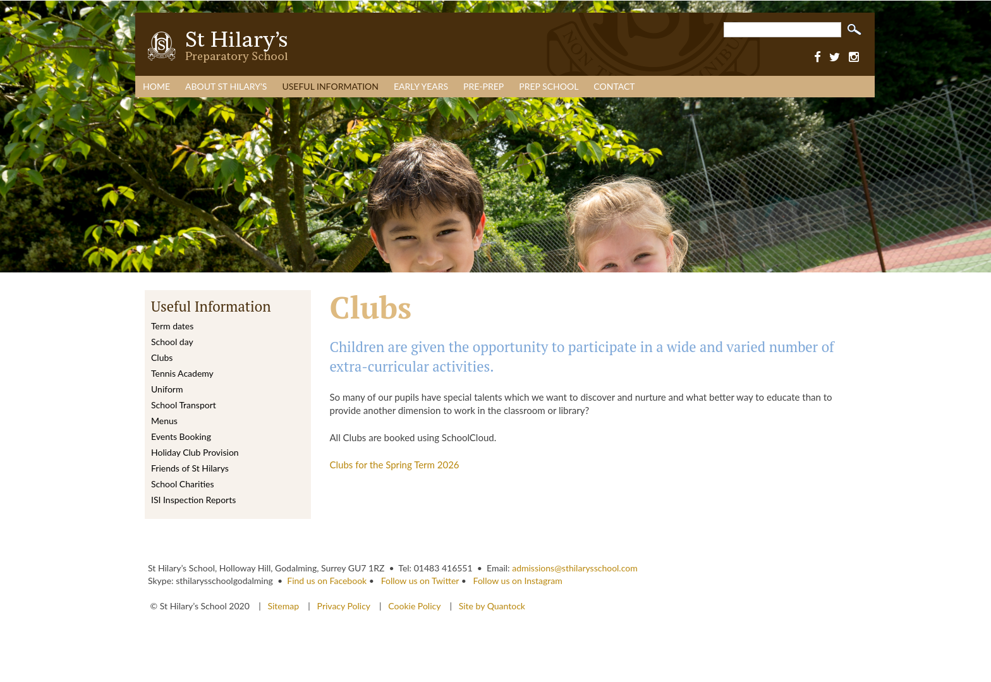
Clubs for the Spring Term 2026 (394, 464)
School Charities (182, 483)
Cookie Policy (414, 605)
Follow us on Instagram (517, 580)
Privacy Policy (343, 605)
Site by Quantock (490, 605)
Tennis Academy (182, 373)
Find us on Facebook (327, 580)
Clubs (162, 357)
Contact (614, 86)
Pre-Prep (483, 86)
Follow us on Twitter (420, 580)
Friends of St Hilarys (190, 468)
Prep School (548, 86)
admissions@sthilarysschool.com (575, 568)
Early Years (421, 86)
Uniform (167, 389)
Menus (164, 420)
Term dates (172, 325)
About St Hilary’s (226, 86)
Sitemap (284, 605)
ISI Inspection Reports (193, 499)
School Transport (183, 404)
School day (172, 341)
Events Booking (181, 436)
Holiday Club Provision (195, 452)
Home (156, 86)
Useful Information (330, 86)
